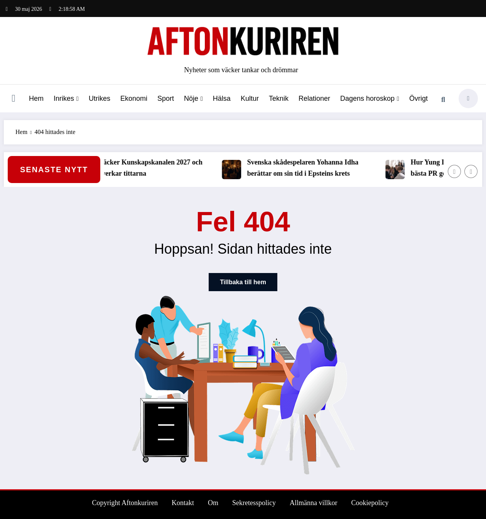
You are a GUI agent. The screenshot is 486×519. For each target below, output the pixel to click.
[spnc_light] (468, 98)
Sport (165, 98)
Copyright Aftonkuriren (125, 503)
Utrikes (99, 98)
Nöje (193, 98)
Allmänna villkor (313, 503)
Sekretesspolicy (254, 503)
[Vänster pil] (454, 171)
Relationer (314, 98)
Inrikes (66, 98)
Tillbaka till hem (243, 282)
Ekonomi (133, 98)
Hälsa (222, 98)
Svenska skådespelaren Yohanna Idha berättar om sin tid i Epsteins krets (307, 167)
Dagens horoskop (369, 98)
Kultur (250, 98)
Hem (36, 98)
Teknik (279, 98)
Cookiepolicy (369, 503)
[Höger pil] (471, 171)
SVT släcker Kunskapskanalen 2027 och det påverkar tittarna (147, 167)
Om (213, 503)
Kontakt (183, 503)
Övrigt (418, 98)
